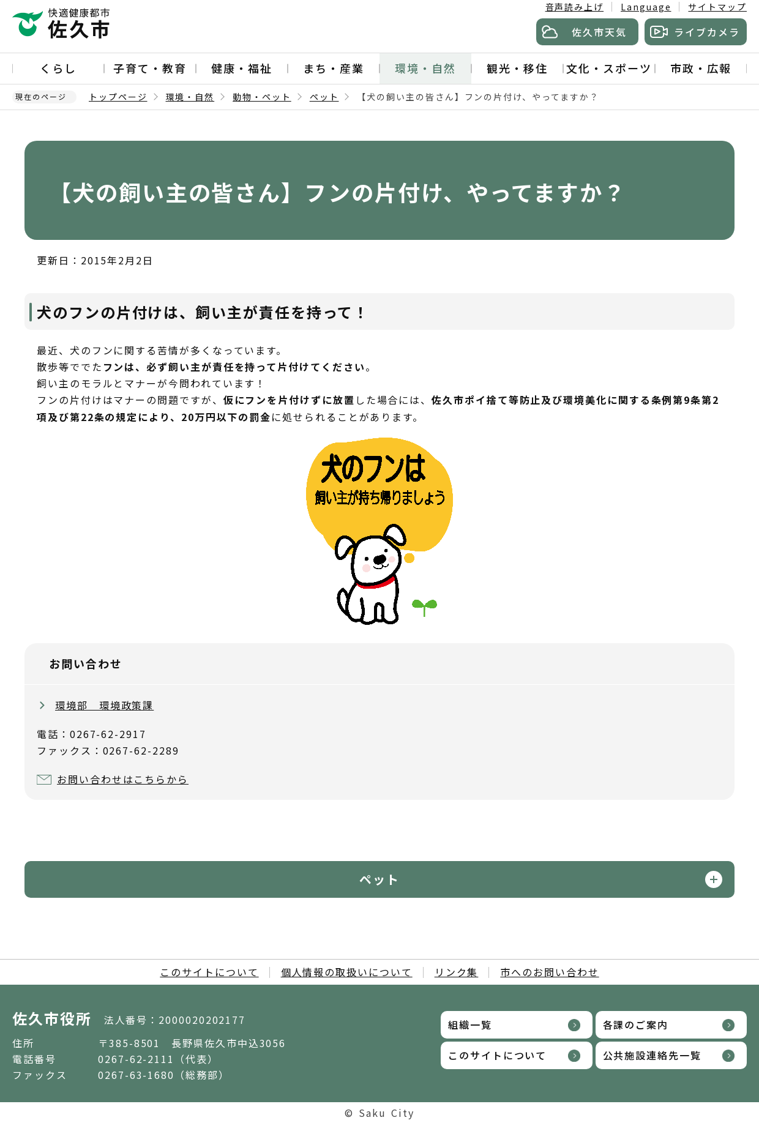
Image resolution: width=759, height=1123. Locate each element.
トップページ (118, 97)
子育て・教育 (150, 68)
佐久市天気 (599, 31)
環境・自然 (425, 68)
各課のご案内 (636, 1024)
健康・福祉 (241, 68)
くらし (58, 68)
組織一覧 (470, 1024)
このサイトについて (209, 971)
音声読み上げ (574, 7)
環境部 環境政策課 (104, 705)
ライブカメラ (707, 31)
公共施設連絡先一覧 (652, 1055)
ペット (324, 97)
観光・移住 (517, 68)
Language (646, 7)
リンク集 (457, 971)
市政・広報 (700, 68)
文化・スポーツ (608, 68)
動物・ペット (262, 97)
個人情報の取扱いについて (347, 971)
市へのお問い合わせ (549, 971)
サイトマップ (717, 7)
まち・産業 (333, 68)
